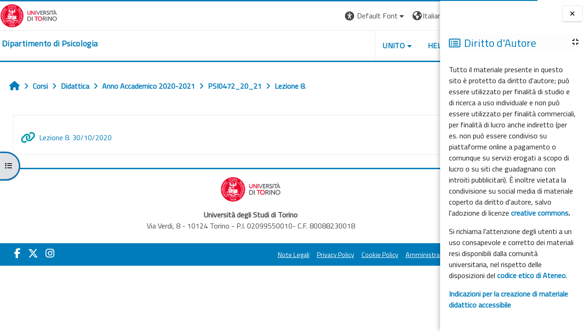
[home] (50, 44)
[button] (314, 16)
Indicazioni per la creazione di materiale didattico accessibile (508, 299)
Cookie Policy (318, 255)
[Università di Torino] (28, 14)
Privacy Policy (273, 255)
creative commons (539, 212)
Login (424, 15)
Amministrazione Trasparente (387, 255)
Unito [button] (332, 45)
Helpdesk (384, 45)
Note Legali (232, 255)
